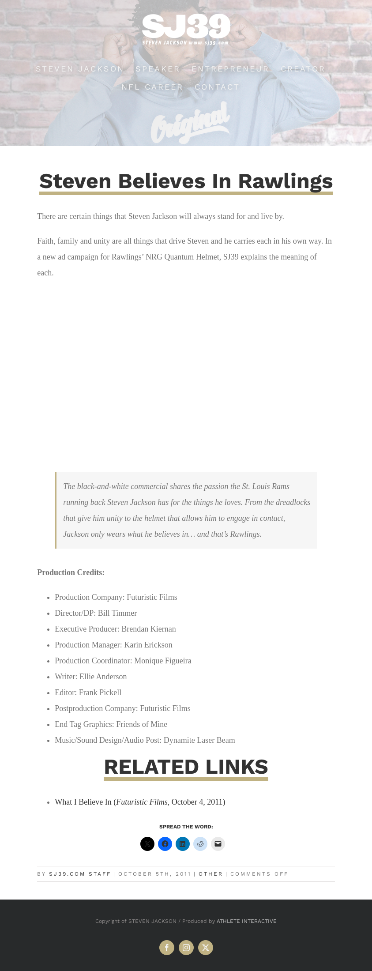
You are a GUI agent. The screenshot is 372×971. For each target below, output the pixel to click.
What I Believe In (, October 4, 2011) (140, 802)
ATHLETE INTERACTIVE (247, 921)
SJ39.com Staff (80, 874)
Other (211, 874)
